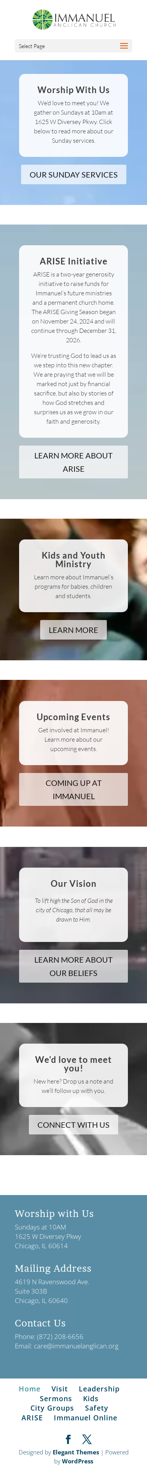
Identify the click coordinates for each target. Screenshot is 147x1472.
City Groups (52, 1408)
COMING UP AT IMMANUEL (74, 789)
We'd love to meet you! (73, 1063)
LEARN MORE (73, 629)
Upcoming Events (73, 717)
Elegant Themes (76, 1452)
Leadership (99, 1388)
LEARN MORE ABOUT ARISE (73, 462)
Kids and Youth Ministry (74, 559)
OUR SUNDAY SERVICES (74, 174)
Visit (59, 1388)
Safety (96, 1408)
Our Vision (74, 883)
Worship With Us (73, 89)
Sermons (56, 1398)
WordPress (77, 1461)
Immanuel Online (85, 1417)
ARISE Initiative (74, 261)
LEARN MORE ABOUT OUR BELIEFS (73, 966)
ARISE (32, 1417)
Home (30, 1388)
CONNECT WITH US (73, 1124)
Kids (91, 1398)
